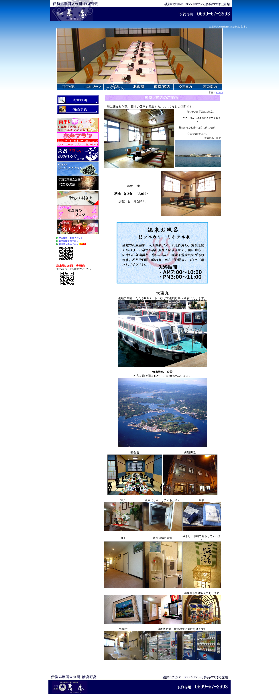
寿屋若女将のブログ (67, 244)
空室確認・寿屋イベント (69, 238)
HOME (219, 92)
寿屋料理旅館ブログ (67, 241)
